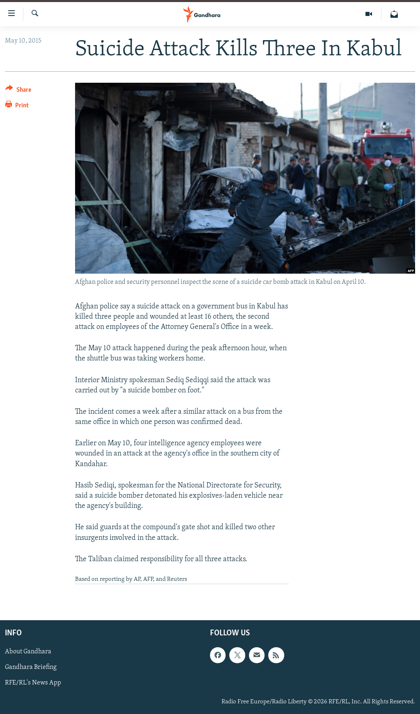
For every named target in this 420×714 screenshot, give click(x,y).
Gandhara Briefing (31, 667)
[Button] (18, 91)
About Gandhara (28, 652)
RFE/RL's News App (33, 683)
